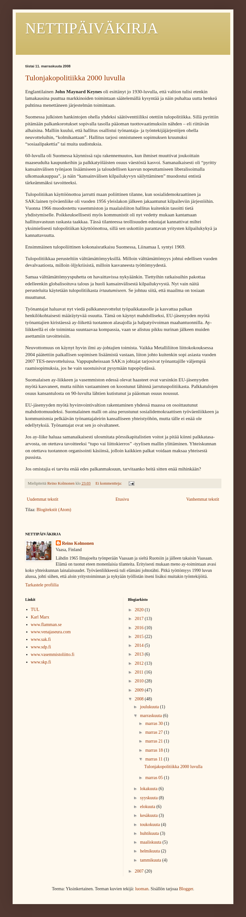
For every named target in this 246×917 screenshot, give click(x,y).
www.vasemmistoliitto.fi (52, 654)
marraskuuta (151, 715)
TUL (35, 609)
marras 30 (154, 723)
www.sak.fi (41, 639)
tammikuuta (151, 860)
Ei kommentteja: (109, 483)
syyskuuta (149, 797)
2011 (139, 672)
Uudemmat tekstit (42, 499)
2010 (140, 681)
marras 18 (154, 750)
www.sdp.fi (41, 647)
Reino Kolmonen (78, 543)
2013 (140, 654)
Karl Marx (40, 617)
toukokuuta (150, 824)
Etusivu (122, 499)
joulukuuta (150, 706)
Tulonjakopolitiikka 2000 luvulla (75, 78)
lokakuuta (149, 788)
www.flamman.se (46, 624)
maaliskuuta (151, 842)
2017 (140, 618)
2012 (140, 663)
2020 (140, 609)
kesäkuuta (149, 815)
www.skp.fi (41, 662)
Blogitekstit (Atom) (54, 509)
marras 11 (154, 759)
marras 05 (154, 777)
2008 (140, 699)
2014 (140, 645)
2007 (140, 871)
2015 (140, 636)
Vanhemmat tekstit (202, 499)
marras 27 (154, 732)
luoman (141, 888)
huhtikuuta (150, 833)
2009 (140, 690)
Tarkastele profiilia (42, 585)
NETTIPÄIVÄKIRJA (91, 28)
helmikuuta (150, 851)
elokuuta (148, 806)
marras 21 (154, 741)
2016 (140, 627)
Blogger (186, 888)
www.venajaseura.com (51, 631)
